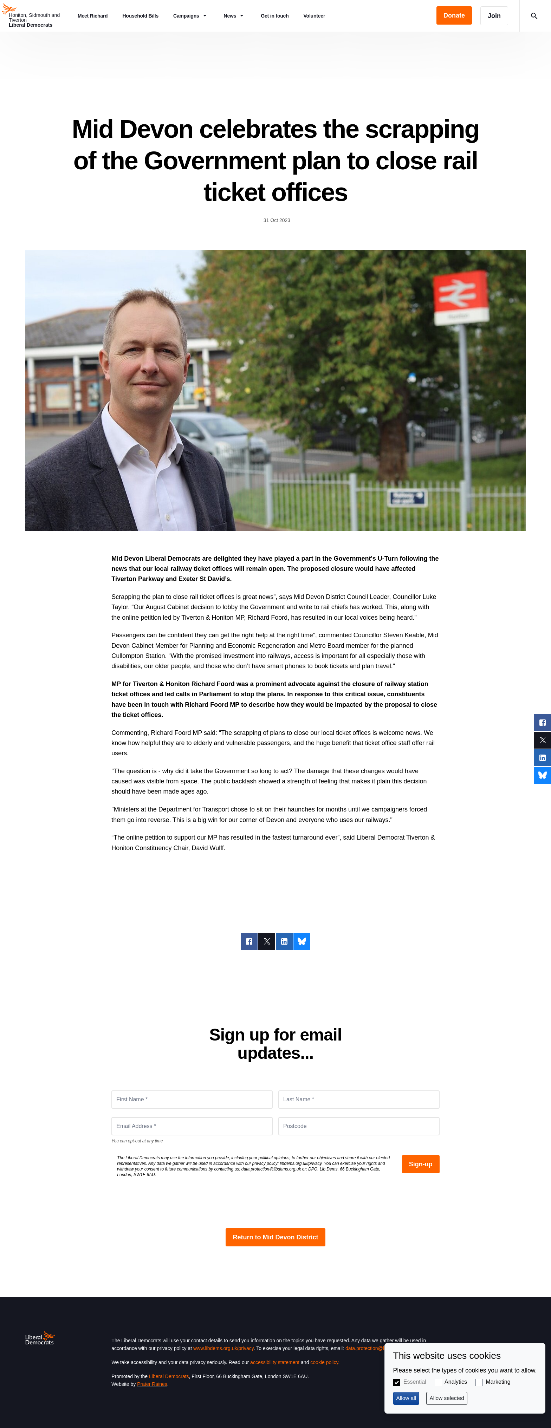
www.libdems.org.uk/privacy (223, 1348)
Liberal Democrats (169, 1376)
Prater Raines (152, 1384)
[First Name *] (192, 1099)
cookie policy (324, 1362)
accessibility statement (274, 1362)
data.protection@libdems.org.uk (271, 1169)
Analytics (456, 1382)
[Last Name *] (359, 1099)
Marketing (498, 1382)
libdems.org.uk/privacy (301, 1163)
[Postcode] (359, 1126)
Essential (414, 1382)
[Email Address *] (192, 1126)
